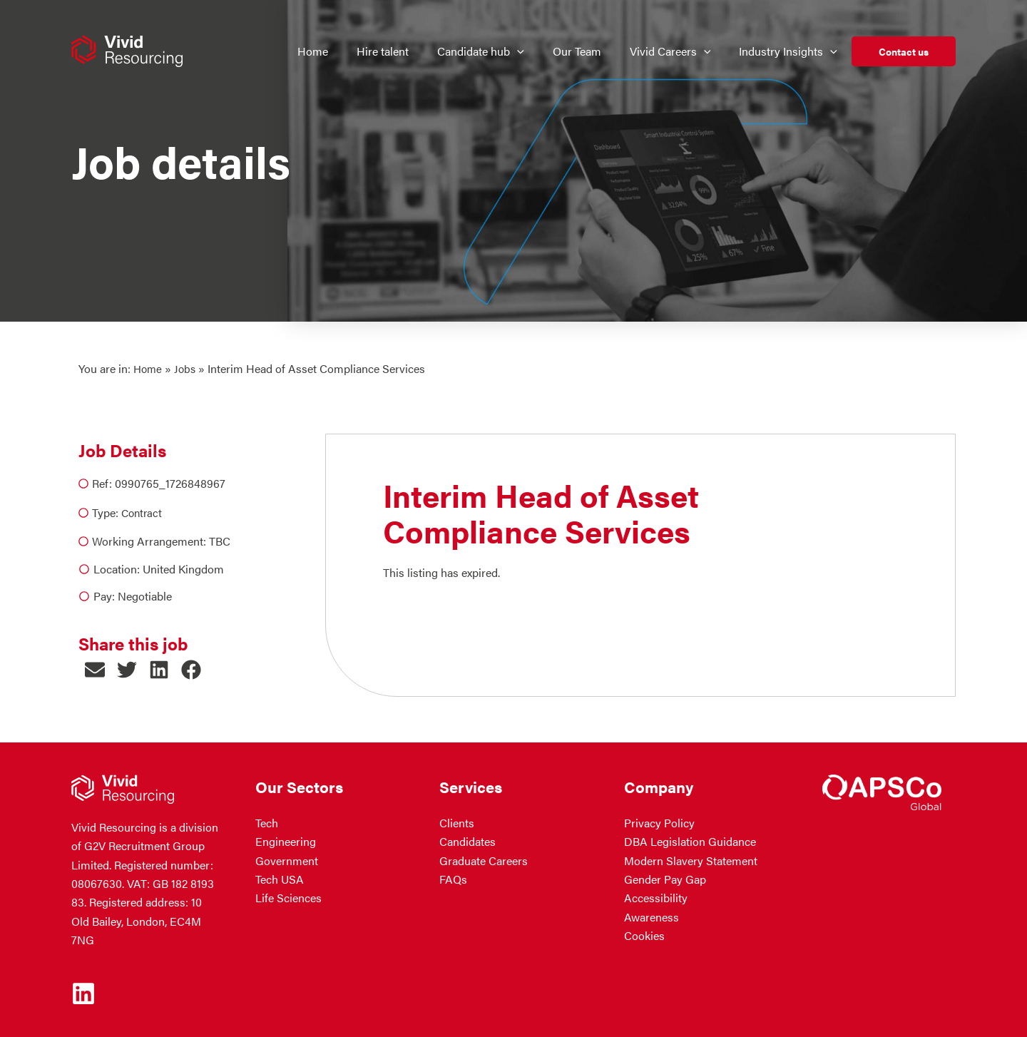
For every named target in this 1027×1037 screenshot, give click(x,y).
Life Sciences (288, 897)
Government (286, 860)
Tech (266, 822)
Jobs (187, 368)
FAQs (453, 879)
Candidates (467, 841)
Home (148, 368)
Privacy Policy (659, 822)
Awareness (651, 916)
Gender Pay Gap (665, 879)
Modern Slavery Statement (690, 860)
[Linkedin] (83, 993)
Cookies (644, 935)
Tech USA (279, 879)
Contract (143, 512)
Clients (456, 822)
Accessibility (656, 897)
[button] (526, 51)
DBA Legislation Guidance (690, 841)
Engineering (285, 841)
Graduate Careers (483, 860)
